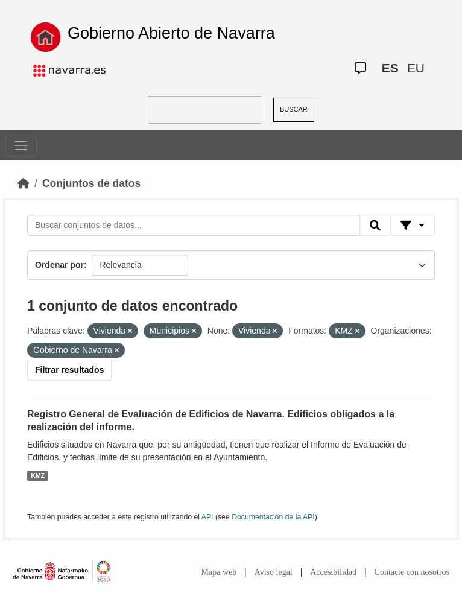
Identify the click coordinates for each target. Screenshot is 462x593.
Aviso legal (274, 572)
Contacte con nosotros (412, 572)
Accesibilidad (333, 572)
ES (390, 68)
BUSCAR (294, 109)
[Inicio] (23, 183)
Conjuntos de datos (91, 183)
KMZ (38, 475)
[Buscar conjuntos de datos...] (193, 225)
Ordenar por (59, 265)
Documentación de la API (273, 517)
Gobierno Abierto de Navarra (171, 33)
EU (416, 68)
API (207, 517)
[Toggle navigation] (21, 145)
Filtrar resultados (69, 370)
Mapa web (219, 572)
